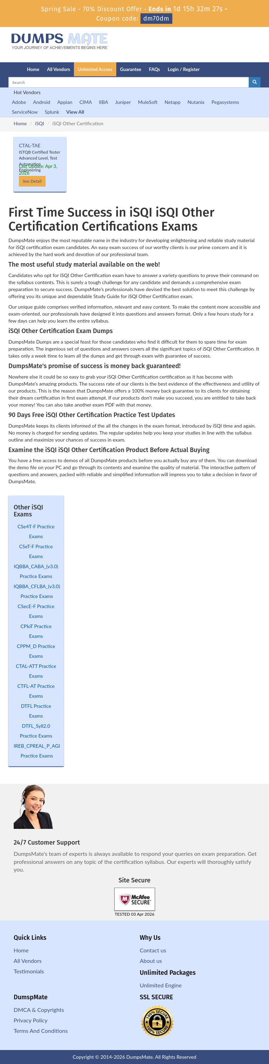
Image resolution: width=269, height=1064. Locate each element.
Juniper (123, 102)
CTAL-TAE (30, 145)
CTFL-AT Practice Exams (36, 691)
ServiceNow (25, 112)
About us (151, 960)
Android (41, 102)
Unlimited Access (95, 69)
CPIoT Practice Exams (35, 631)
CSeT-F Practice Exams (36, 551)
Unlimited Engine (161, 985)
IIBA (103, 102)
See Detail (32, 181)
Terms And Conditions (41, 1030)
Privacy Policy (31, 1020)
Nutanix (196, 102)
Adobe (19, 102)
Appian (64, 102)
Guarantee (131, 69)
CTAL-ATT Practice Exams (36, 671)
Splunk (52, 112)
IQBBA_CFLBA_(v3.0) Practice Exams (37, 591)
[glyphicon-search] (255, 82)
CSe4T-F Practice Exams (36, 531)
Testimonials (29, 971)
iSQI (39, 123)
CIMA (86, 102)
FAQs (154, 69)
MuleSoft (148, 102)
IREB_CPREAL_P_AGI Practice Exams (37, 751)
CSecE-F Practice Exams (36, 611)
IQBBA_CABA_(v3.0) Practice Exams (36, 571)
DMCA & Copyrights (39, 1009)
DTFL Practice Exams (36, 711)
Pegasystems (225, 102)
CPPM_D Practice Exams (36, 651)
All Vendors (58, 69)
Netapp (173, 102)
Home (33, 69)
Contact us (153, 950)
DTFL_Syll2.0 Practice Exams (36, 731)
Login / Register (184, 69)
